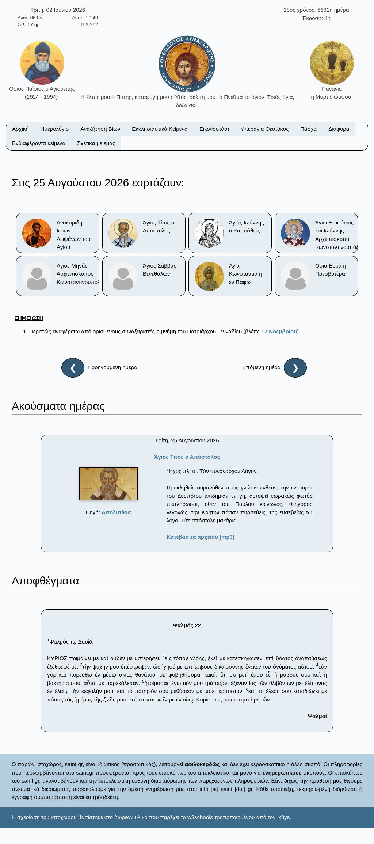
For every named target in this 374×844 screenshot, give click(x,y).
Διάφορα (338, 129)
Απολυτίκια (116, 512)
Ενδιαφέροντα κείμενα (38, 143)
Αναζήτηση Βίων (100, 129)
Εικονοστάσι (214, 129)
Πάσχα (308, 129)
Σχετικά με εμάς (96, 143)
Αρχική (20, 129)
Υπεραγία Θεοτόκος (265, 129)
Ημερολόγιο (55, 129)
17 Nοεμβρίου (279, 331)
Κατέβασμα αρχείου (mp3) (200, 537)
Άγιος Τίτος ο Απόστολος (187, 457)
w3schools (200, 817)
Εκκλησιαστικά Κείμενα (159, 129)
